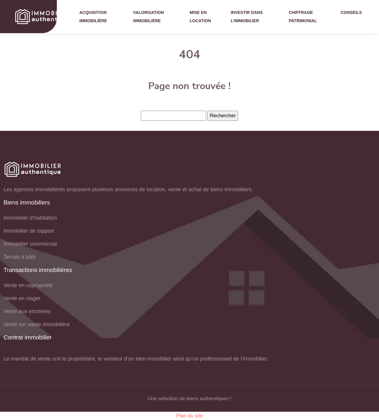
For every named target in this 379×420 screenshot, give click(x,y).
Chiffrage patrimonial (303, 16)
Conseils (351, 12)
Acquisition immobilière (93, 16)
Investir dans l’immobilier (247, 16)
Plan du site (189, 416)
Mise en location (200, 16)
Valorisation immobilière (148, 16)
